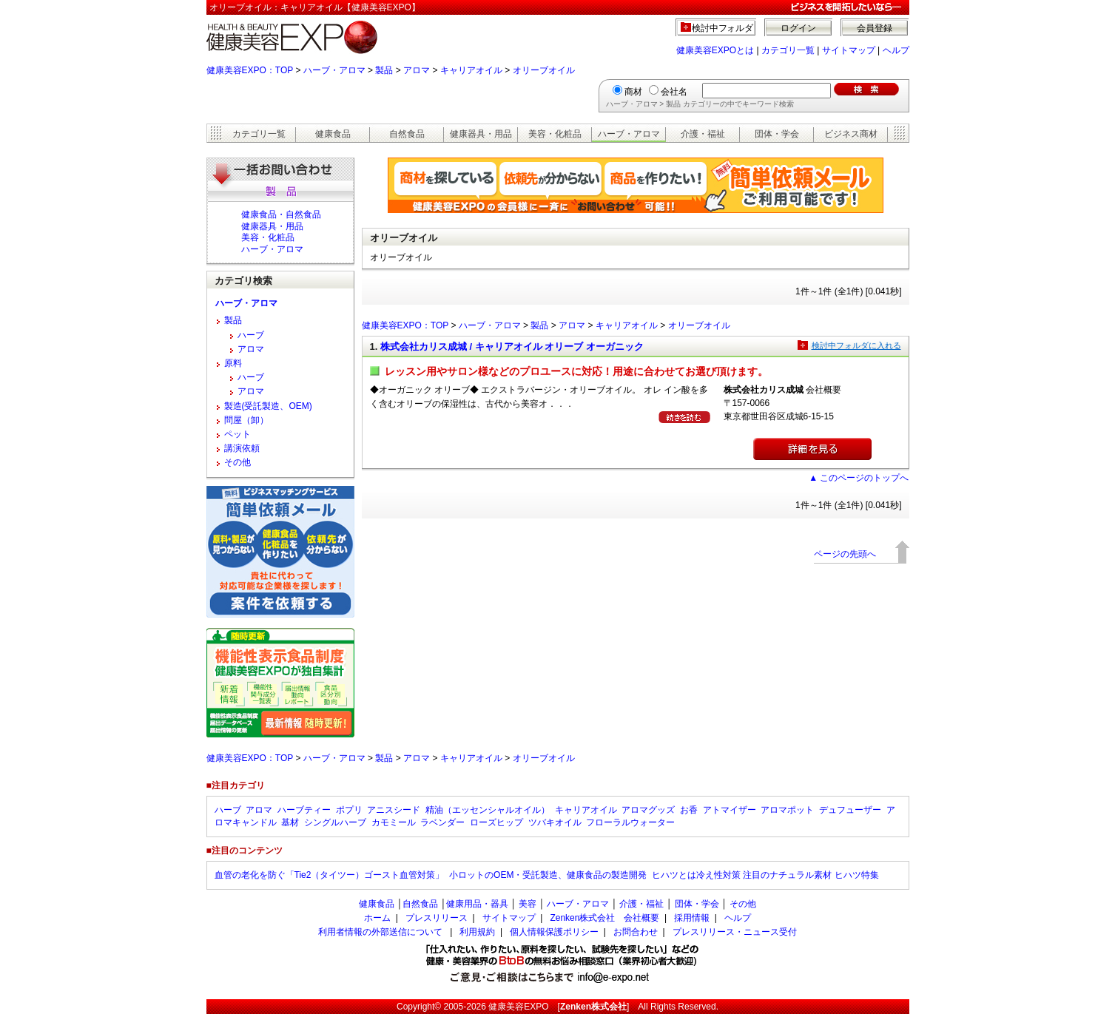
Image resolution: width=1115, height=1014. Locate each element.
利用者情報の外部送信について (380, 932)
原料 (233, 363)
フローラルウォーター (630, 822)
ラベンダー (442, 822)
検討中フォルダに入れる (856, 345)
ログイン (798, 28)
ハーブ (251, 335)
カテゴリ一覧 (788, 50)
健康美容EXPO (518, 1006)
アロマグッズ (648, 810)
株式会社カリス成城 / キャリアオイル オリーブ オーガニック (512, 346)
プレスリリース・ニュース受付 (735, 932)
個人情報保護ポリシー (554, 932)
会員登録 (874, 28)
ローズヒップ (496, 822)
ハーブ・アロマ (334, 70)
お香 (689, 810)
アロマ (416, 70)
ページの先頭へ (845, 554)
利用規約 (477, 932)
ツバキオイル (555, 822)
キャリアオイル (471, 70)
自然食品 (407, 134)
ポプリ (349, 810)
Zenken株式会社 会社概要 (604, 918)
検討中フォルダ (722, 28)
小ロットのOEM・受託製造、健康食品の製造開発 (548, 875)
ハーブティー (304, 810)
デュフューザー (850, 810)
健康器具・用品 (481, 134)
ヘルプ (896, 50)
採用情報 (692, 918)
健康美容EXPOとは (715, 50)
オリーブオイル (544, 70)
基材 (290, 822)
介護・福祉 (703, 134)
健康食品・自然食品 (281, 214)
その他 (237, 462)
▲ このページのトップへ (859, 478)
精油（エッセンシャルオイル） (487, 810)
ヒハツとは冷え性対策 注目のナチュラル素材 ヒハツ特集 (765, 875)
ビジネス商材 (850, 134)
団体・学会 (777, 134)
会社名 (674, 92)
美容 (527, 904)
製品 (384, 70)
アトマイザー (729, 810)
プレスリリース (436, 918)
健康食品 (333, 134)
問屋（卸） (246, 420)
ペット (237, 434)
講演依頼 (242, 448)
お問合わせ (635, 932)
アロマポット (787, 810)
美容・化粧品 (555, 134)
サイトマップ (848, 50)
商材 (633, 92)
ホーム (377, 918)
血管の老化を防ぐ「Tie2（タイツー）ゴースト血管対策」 (330, 875)
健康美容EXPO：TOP (250, 70)
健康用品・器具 (477, 904)
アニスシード (393, 810)
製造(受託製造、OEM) (268, 406)
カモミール (393, 822)
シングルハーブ (335, 822)
